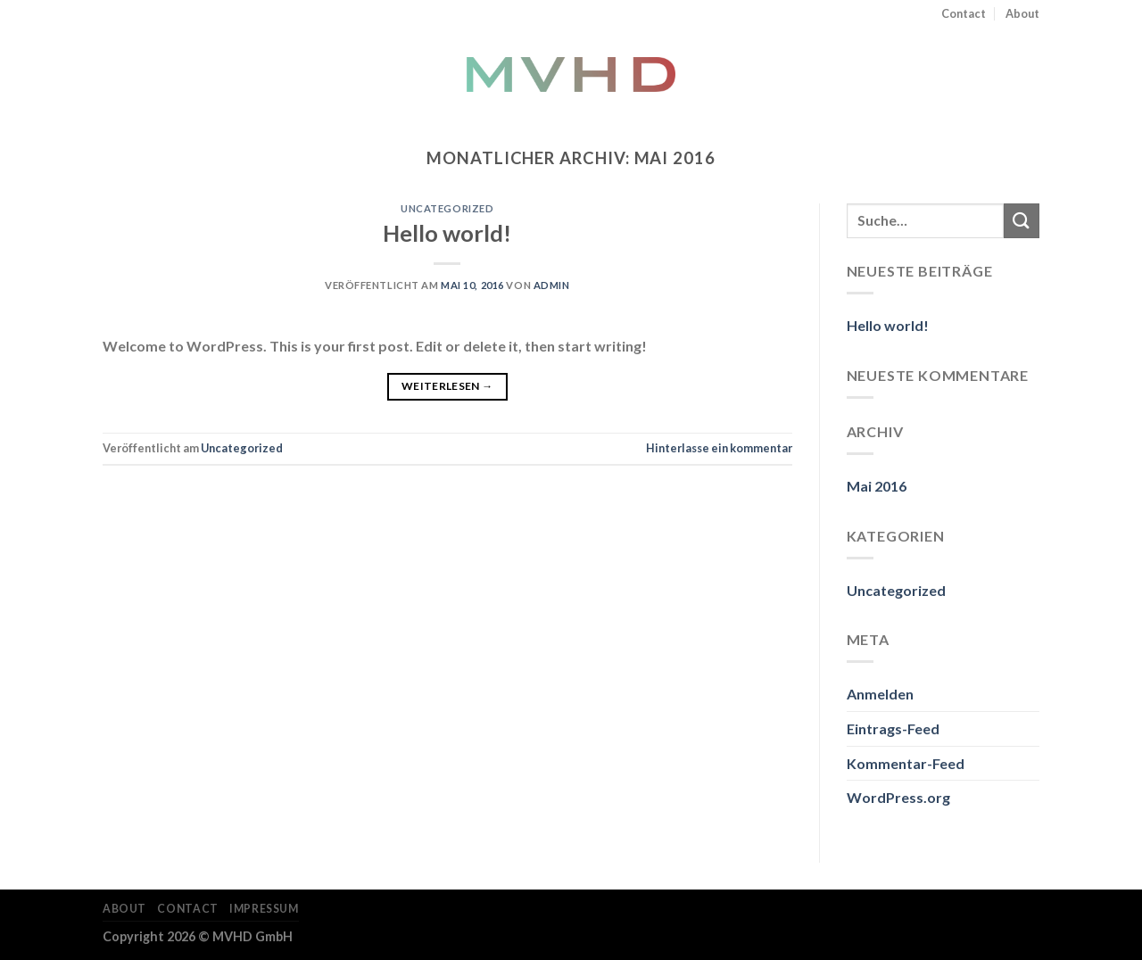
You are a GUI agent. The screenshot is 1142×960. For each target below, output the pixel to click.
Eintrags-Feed (893, 728)
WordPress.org (898, 797)
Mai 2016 (876, 485)
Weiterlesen (447, 385)
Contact (963, 13)
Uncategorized (447, 208)
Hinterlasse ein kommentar (719, 448)
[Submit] (1021, 220)
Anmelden (880, 693)
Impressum (264, 908)
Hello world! (447, 232)
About (1022, 13)
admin (552, 285)
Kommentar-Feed (905, 763)
